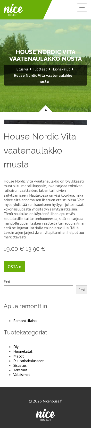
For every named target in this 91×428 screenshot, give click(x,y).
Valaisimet (21, 374)
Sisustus (20, 365)
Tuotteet (40, 69)
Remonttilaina (25, 320)
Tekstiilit (20, 369)
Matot (18, 356)
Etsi (7, 282)
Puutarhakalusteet (28, 360)
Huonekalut (23, 351)
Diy (15, 346)
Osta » (14, 266)
